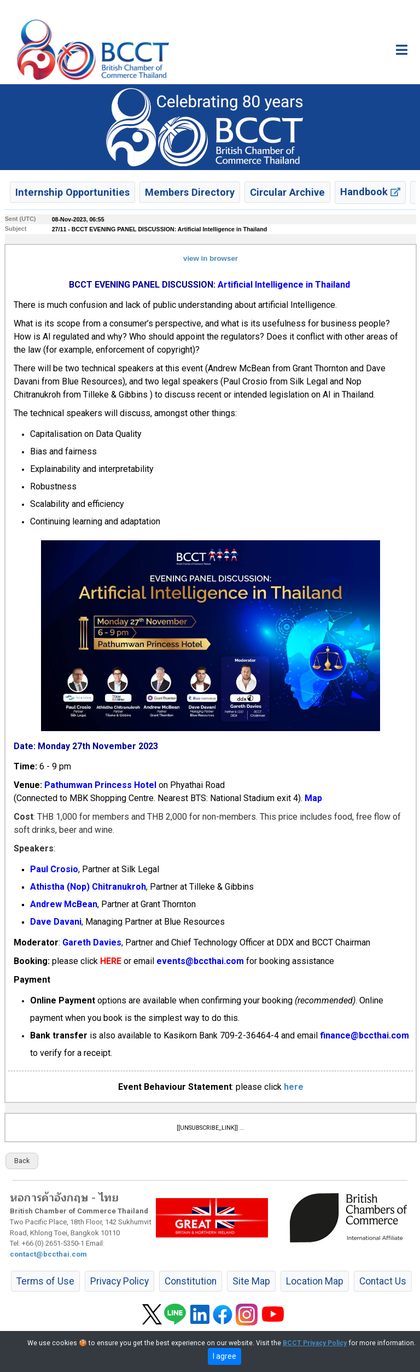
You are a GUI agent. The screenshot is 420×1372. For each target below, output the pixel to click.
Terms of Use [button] (45, 1281)
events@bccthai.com (200, 961)
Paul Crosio (54, 869)
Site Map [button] (251, 1281)
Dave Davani (55, 921)
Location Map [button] (314, 1281)
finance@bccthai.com (364, 1035)
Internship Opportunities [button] (72, 192)
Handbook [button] (370, 191)
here (294, 1087)
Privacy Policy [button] (119, 1281)
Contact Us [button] (382, 1281)
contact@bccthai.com (48, 1254)
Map (313, 798)
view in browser (210, 258)
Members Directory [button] (190, 192)
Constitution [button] (191, 1281)
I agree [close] (224, 1356)
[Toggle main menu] (402, 49)
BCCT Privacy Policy (315, 1343)
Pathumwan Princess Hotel (100, 785)
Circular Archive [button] (287, 192)
